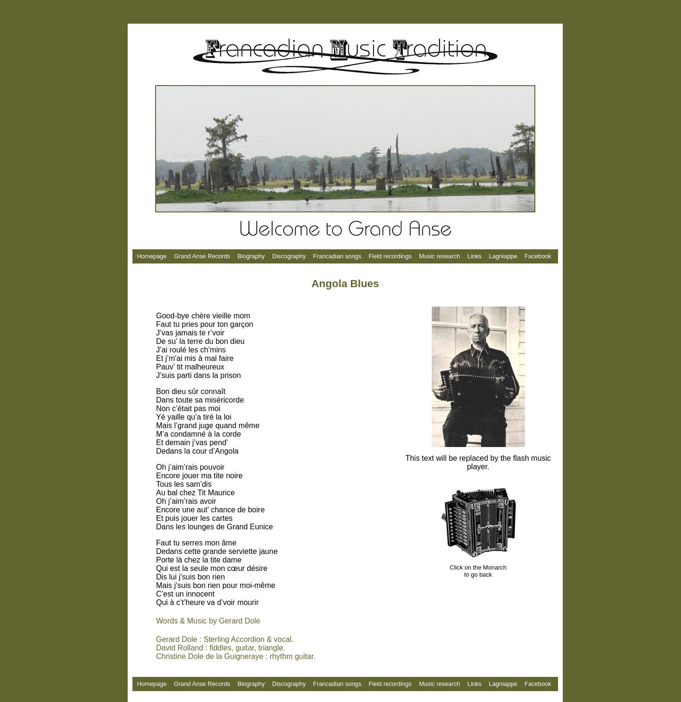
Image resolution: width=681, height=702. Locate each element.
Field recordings (389, 256)
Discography (289, 256)
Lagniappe (503, 256)
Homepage (152, 256)
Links (474, 256)
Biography (251, 256)
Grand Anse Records (202, 256)
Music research (439, 256)
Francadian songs (338, 256)
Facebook (537, 256)
